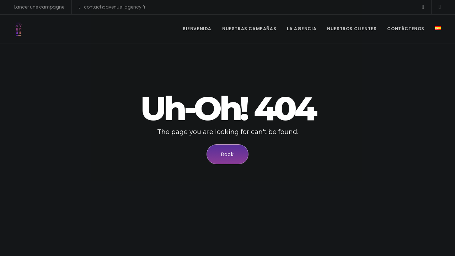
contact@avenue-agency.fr (112, 7)
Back (227, 154)
